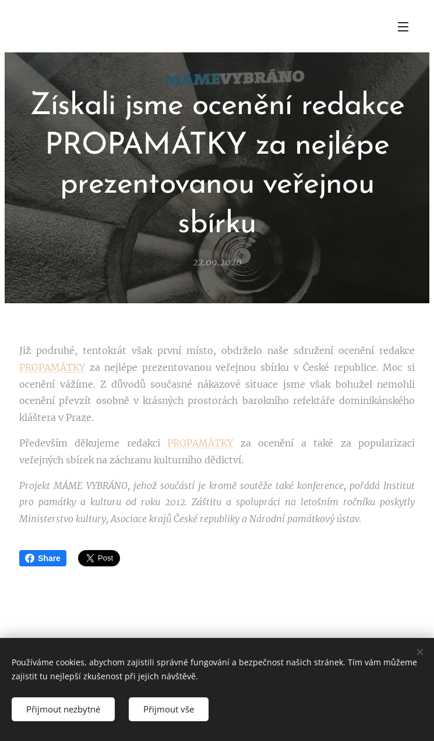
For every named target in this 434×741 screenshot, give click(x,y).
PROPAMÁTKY (52, 367)
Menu (403, 26)
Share (43, 558)
